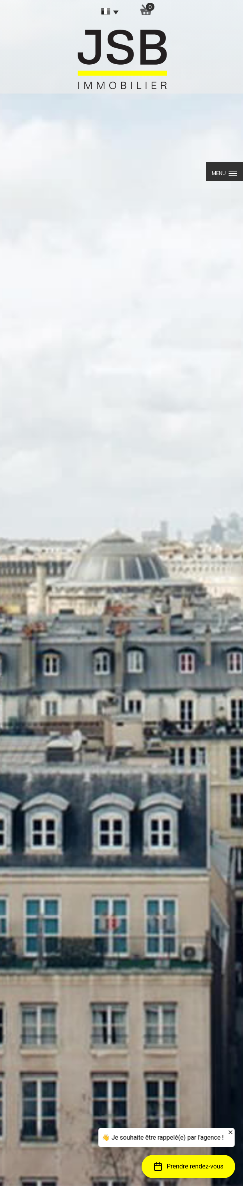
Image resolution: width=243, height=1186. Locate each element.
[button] (188, 1166)
